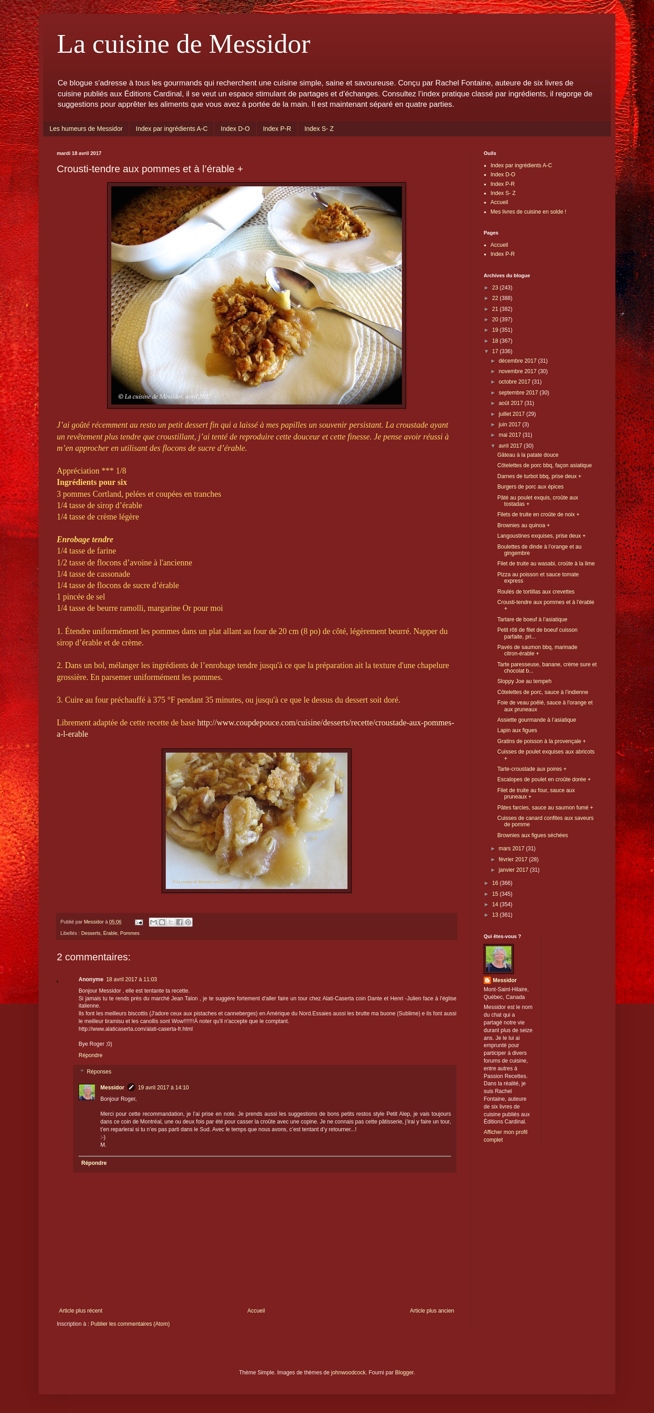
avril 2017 (511, 446)
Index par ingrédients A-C (172, 128)
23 (496, 288)
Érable (110, 933)
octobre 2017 (515, 382)
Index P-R (277, 128)
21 (496, 309)
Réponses (99, 1071)
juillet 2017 (512, 414)
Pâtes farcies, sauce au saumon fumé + (545, 807)
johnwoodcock (348, 1372)
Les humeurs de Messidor (86, 128)
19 (496, 330)
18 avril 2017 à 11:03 (131, 979)
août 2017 (512, 403)
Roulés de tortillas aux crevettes (536, 592)
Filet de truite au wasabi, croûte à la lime (546, 563)
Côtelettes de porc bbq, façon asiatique (544, 465)
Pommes (129, 933)
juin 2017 (510, 424)
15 (496, 894)
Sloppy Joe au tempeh (524, 681)
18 (496, 341)
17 (496, 351)
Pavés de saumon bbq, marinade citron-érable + (537, 650)
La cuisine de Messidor (183, 44)
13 (496, 915)
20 (496, 319)
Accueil (256, 1311)
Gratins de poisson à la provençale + (541, 741)
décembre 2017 (518, 361)
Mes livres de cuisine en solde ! (528, 212)
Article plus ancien (432, 1311)
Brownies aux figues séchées (532, 835)
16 (496, 883)
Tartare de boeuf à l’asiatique (532, 619)
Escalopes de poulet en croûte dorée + (544, 779)
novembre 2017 (518, 371)
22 (496, 298)
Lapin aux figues (517, 730)
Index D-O (235, 128)
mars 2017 (512, 848)
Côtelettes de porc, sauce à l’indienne (542, 692)
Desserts (91, 933)
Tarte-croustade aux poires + (531, 769)
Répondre (91, 1055)
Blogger (404, 1372)
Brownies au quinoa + (523, 525)
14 (496, 904)
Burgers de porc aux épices (530, 487)
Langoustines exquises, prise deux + (541, 536)
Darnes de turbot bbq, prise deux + (539, 476)
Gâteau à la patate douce (528, 455)
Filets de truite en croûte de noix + (538, 514)
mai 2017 (511, 435)
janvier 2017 (514, 870)
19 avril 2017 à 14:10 (163, 1087)
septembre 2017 (519, 392)
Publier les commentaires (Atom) (130, 1324)
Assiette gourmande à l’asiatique (536, 720)
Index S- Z (319, 128)
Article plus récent (80, 1311)
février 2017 (514, 859)
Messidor (112, 1087)
